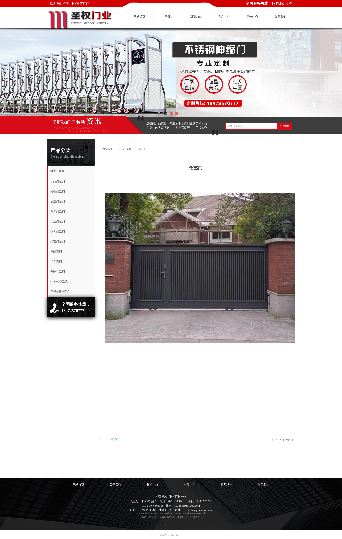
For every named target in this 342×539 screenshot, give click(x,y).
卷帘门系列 (57, 191)
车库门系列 (57, 211)
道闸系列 (56, 251)
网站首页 (108, 149)
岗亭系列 (56, 261)
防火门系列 (57, 231)
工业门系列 (57, 221)
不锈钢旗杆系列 (60, 291)
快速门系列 (57, 201)
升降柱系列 (57, 271)
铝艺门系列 (125, 149)
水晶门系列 (57, 181)
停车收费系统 (59, 281)
